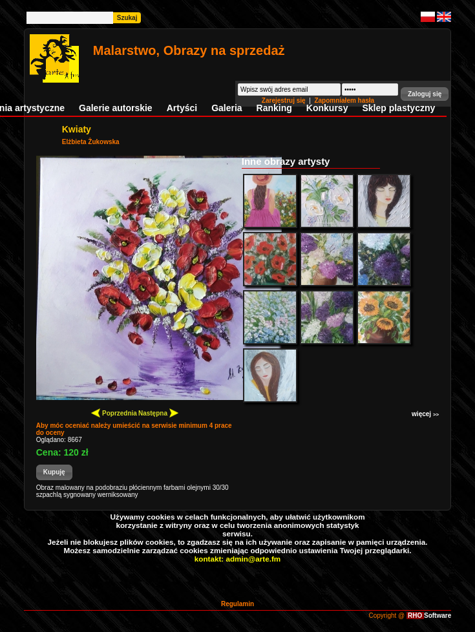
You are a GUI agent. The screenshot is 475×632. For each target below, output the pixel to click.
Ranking (274, 108)
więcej (425, 413)
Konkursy (327, 108)
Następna (158, 412)
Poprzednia (114, 412)
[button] (425, 94)
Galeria (226, 108)
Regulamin (237, 603)
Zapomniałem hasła (344, 100)
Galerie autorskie (116, 108)
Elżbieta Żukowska (91, 141)
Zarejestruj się (285, 100)
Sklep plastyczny (398, 108)
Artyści (182, 108)
